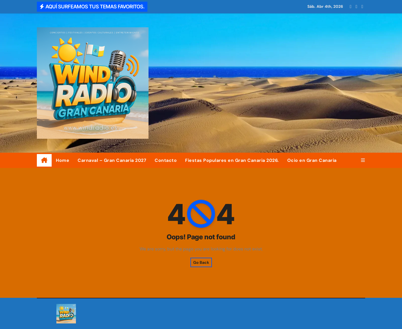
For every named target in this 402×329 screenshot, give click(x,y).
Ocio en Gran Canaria (312, 160)
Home (62, 160)
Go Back (201, 262)
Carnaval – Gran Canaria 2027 (112, 160)
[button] (363, 160)
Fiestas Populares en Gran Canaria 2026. (232, 160)
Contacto (166, 160)
